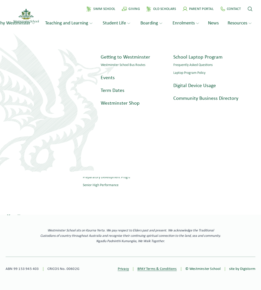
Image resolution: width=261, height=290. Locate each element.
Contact (13, 192)
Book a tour (106, 189)
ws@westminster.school (29, 179)
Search (50, 95)
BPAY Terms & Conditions (157, 269)
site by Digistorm (242, 269)
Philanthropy (244, 169)
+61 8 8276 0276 (21, 173)
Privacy (123, 269)
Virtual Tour (245, 179)
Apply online (155, 189)
